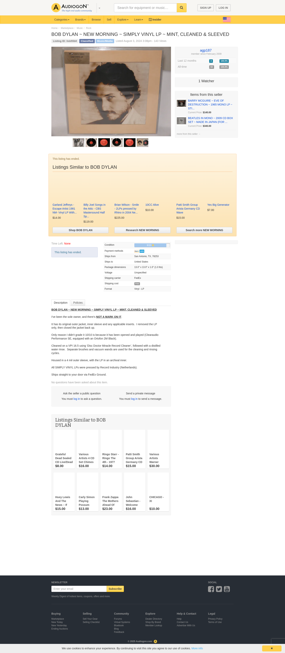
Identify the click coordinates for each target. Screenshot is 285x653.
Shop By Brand (153, 622)
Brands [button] (80, 19)
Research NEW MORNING (142, 230)
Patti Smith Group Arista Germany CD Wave (188, 208)
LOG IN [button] (223, 7)
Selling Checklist (91, 622)
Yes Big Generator (218, 204)
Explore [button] (122, 19)
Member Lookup (153, 625)
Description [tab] (60, 302)
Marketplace (67, 28)
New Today (57, 622)
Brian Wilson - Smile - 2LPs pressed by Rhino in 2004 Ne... (126, 208)
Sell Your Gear (90, 619)
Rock (88, 28)
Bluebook (119, 625)
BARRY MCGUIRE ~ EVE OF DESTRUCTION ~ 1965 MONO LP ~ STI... (210, 104)
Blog (116, 628)
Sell (109, 19)
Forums (118, 619)
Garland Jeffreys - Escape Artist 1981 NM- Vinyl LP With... (65, 208)
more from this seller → (189, 134)
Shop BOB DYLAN (80, 230)
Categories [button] (61, 19)
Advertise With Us (186, 625)
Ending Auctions (59, 628)
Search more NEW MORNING (204, 230)
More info (197, 648)
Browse (96, 19)
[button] (97, 8)
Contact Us (182, 622)
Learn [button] (138, 19)
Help (179, 619)
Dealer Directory (153, 619)
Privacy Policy (215, 619)
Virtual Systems (122, 622)
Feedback (119, 632)
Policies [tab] (78, 302)
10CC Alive (152, 204)
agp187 (206, 50)
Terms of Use (215, 622)
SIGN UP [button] (205, 7)
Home (54, 28)
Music (80, 28)
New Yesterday (59, 625)
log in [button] (76, 398)
